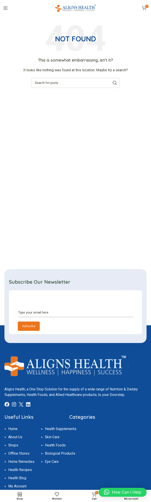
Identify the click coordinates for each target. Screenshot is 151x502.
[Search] (75, 83)
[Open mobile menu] (5, 8)
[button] (123, 492)
